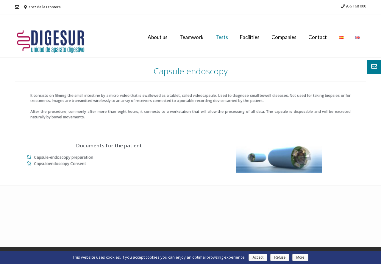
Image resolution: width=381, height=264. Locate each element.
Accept (257, 257)
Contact (317, 37)
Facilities (250, 37)
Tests (222, 37)
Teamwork (191, 37)
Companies (283, 37)
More (300, 257)
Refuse (279, 257)
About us (158, 37)
